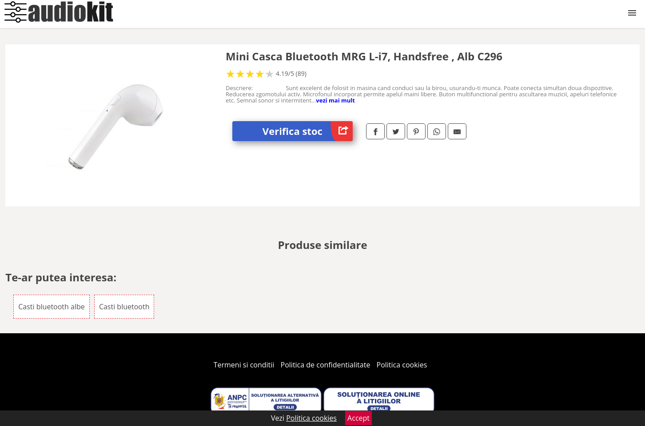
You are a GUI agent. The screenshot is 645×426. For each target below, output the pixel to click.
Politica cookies (402, 365)
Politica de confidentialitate (325, 365)
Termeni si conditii (244, 365)
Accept (358, 418)
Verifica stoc (308, 131)
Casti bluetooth (124, 307)
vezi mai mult (335, 100)
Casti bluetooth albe (51, 307)
